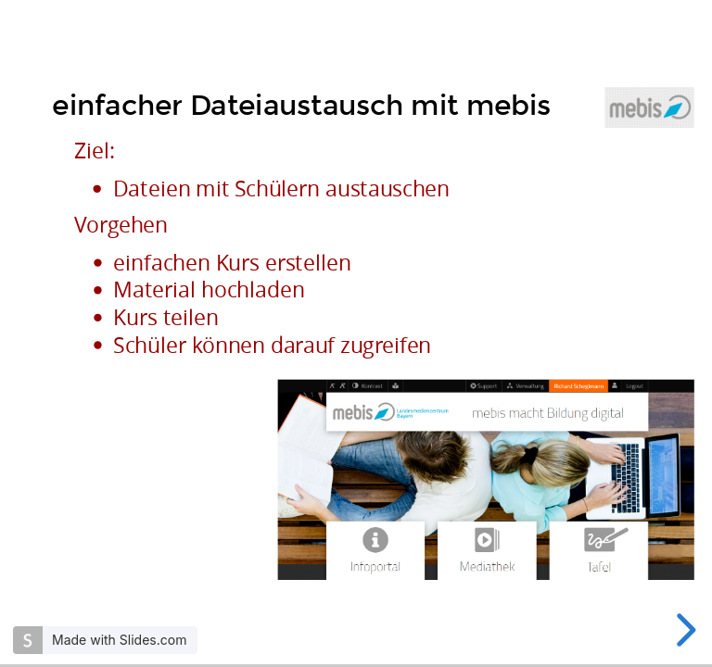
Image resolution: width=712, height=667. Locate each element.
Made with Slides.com (119, 640)
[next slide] (683, 630)
